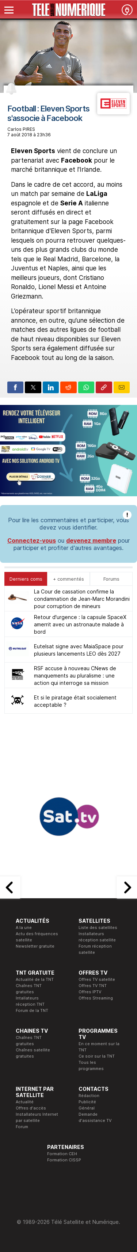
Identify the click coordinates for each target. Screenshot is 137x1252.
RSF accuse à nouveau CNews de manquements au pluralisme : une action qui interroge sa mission (75, 675)
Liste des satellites (98, 927)
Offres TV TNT (93, 985)
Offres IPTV (90, 991)
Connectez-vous (31, 540)
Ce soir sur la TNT (97, 1056)
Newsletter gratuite (35, 946)
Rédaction (89, 1095)
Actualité (25, 1101)
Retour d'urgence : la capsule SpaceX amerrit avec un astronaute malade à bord (80, 624)
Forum (22, 1126)
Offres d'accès (31, 1108)
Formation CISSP (64, 1159)
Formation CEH (62, 1153)
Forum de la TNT (32, 1010)
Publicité (87, 1101)
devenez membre (91, 540)
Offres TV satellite (97, 979)
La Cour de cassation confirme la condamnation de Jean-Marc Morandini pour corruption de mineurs (82, 598)
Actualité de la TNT (35, 979)
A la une (24, 927)
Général (87, 1108)
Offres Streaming (96, 998)
